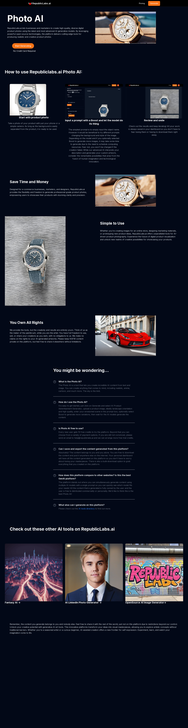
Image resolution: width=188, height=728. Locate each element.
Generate (154, 3)
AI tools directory (87, 508)
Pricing (142, 3)
